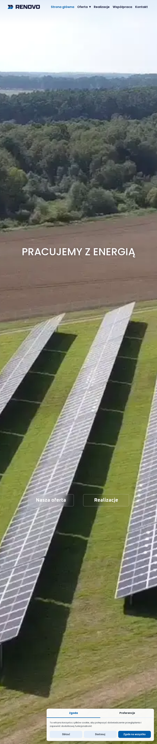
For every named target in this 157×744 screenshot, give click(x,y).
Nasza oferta (51, 500)
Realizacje (106, 500)
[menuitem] (62, 7)
